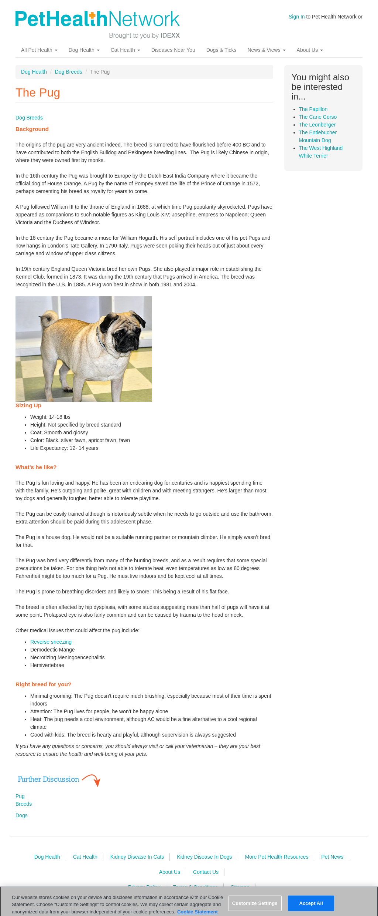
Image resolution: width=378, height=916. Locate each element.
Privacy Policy (144, 887)
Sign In (297, 17)
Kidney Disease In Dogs (204, 857)
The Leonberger (317, 125)
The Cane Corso (318, 117)
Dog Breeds (68, 72)
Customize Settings (255, 906)
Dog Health (84, 50)
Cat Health (125, 50)
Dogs (22, 815)
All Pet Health (39, 50)
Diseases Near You (173, 50)
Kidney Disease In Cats (137, 857)
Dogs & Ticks (221, 50)
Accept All (311, 906)
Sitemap (240, 887)
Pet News (332, 857)
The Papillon (313, 109)
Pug (20, 796)
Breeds (24, 804)
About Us (310, 50)
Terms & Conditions (195, 887)
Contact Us (206, 872)
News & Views (266, 50)
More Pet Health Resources (276, 857)
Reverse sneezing (51, 642)
